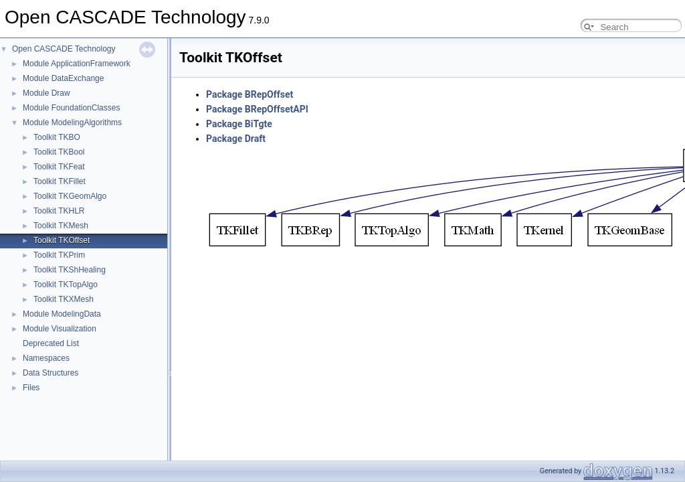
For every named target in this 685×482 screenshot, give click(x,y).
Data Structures (50, 373)
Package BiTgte (239, 123)
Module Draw (46, 93)
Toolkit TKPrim (59, 255)
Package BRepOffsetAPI (257, 109)
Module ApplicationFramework (76, 63)
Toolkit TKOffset (61, 240)
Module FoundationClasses (71, 107)
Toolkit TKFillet (59, 181)
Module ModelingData (62, 314)
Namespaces (46, 358)
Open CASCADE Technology (64, 49)
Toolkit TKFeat (58, 166)
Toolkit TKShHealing (69, 269)
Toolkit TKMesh (60, 225)
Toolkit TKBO (56, 137)
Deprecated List (51, 343)
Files (31, 387)
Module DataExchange (63, 78)
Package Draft (236, 138)
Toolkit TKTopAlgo (65, 284)
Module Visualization (59, 328)
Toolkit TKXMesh (63, 299)
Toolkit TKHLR (58, 211)
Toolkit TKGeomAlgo (69, 196)
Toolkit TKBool (58, 152)
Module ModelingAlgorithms (72, 122)
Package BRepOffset (249, 94)
